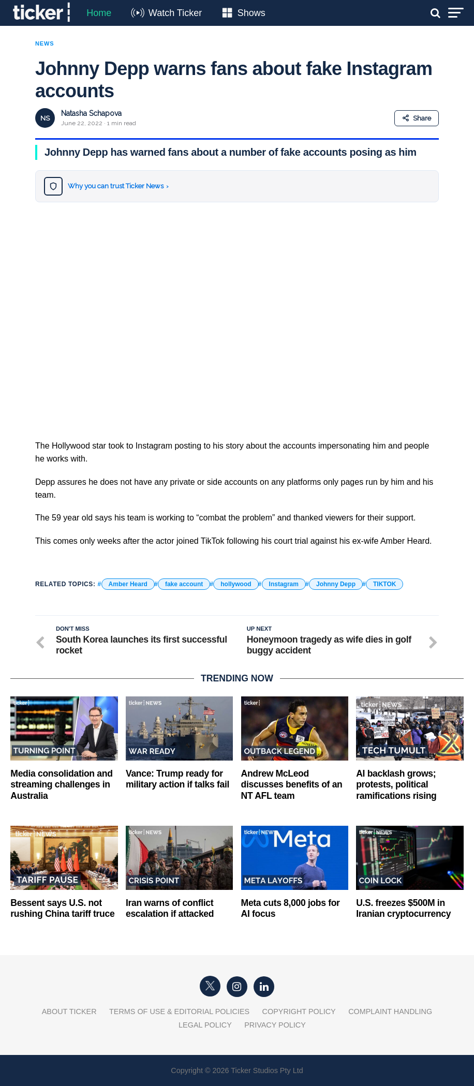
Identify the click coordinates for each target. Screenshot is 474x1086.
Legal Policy (205, 1025)
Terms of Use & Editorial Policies (179, 1011)
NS (45, 118)
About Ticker (69, 1011)
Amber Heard (128, 584)
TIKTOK (384, 584)
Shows (251, 13)
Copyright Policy (299, 1011)
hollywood (235, 584)
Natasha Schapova (91, 113)
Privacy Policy (275, 1025)
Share (416, 118)
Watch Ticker (175, 13)
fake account (184, 584)
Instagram (284, 584)
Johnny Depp (336, 584)
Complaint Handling (390, 1011)
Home (98, 13)
